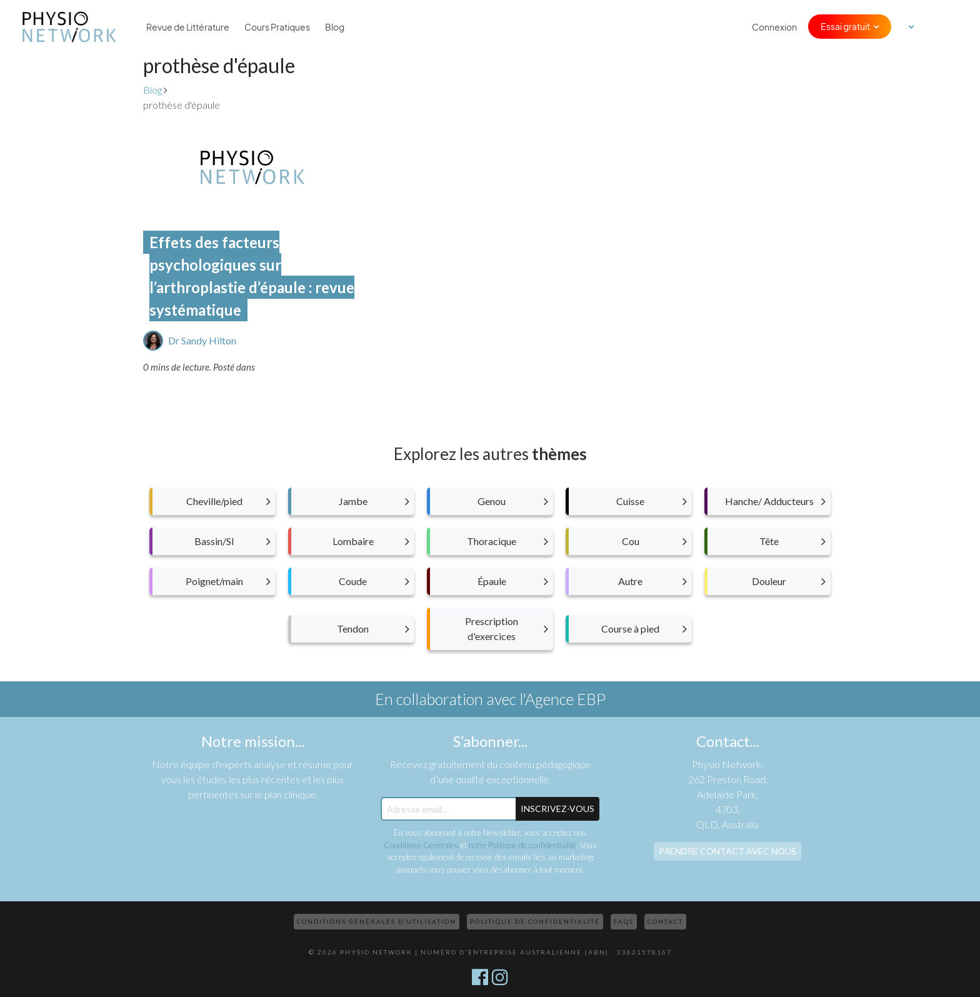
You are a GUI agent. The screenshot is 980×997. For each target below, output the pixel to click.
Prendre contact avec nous (727, 851)
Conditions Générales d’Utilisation (376, 921)
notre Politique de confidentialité (522, 845)
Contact (665, 921)
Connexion (774, 27)
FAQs (624, 921)
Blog (334, 27)
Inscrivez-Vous (557, 808)
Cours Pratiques (277, 27)
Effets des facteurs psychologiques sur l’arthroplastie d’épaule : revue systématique (251, 276)
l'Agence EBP (562, 698)
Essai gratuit (845, 26)
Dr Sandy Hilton (202, 340)
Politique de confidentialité (535, 921)
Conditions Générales (421, 845)
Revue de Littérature (187, 27)
